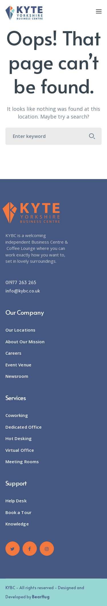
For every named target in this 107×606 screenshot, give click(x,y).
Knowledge (17, 524)
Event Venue (18, 365)
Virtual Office (19, 450)
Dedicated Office (23, 427)
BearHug (41, 596)
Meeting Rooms (22, 461)
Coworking (16, 415)
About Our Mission (25, 341)
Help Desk (16, 500)
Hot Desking (18, 438)
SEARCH (91, 136)
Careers (13, 353)
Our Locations (20, 330)
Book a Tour (18, 512)
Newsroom (17, 376)
